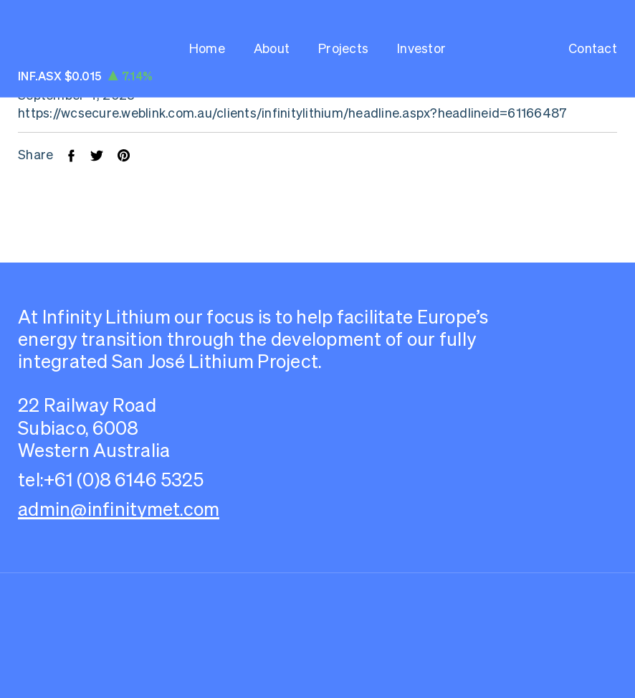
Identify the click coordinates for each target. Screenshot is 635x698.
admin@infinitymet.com (118, 509)
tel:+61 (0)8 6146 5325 (111, 479)
